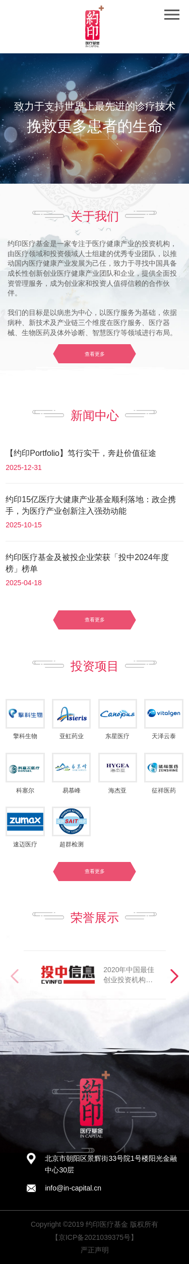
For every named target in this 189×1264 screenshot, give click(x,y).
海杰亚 (117, 790)
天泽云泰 (164, 736)
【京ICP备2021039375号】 (94, 1237)
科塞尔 (25, 790)
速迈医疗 (25, 844)
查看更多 (95, 354)
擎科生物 (25, 736)
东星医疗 (117, 736)
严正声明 (95, 1250)
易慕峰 (71, 790)
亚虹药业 (71, 736)
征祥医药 (164, 790)
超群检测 (71, 844)
